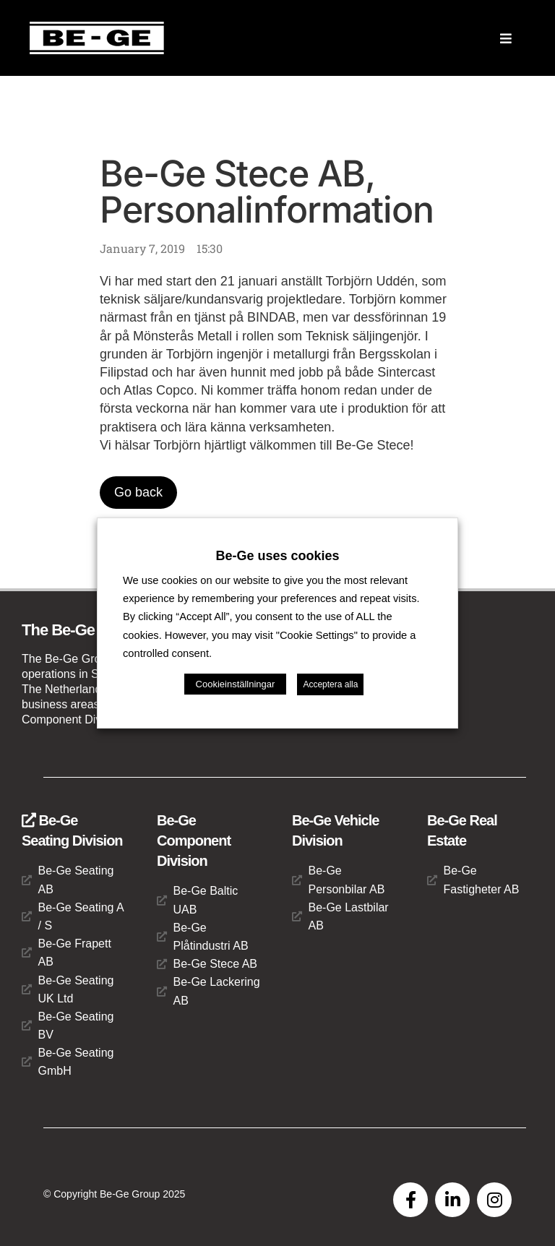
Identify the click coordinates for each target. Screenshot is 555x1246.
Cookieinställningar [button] (235, 684)
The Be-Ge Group (82, 630)
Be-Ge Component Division (194, 840)
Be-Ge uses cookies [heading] (277, 556)
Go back (138, 492)
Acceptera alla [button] (330, 684)
